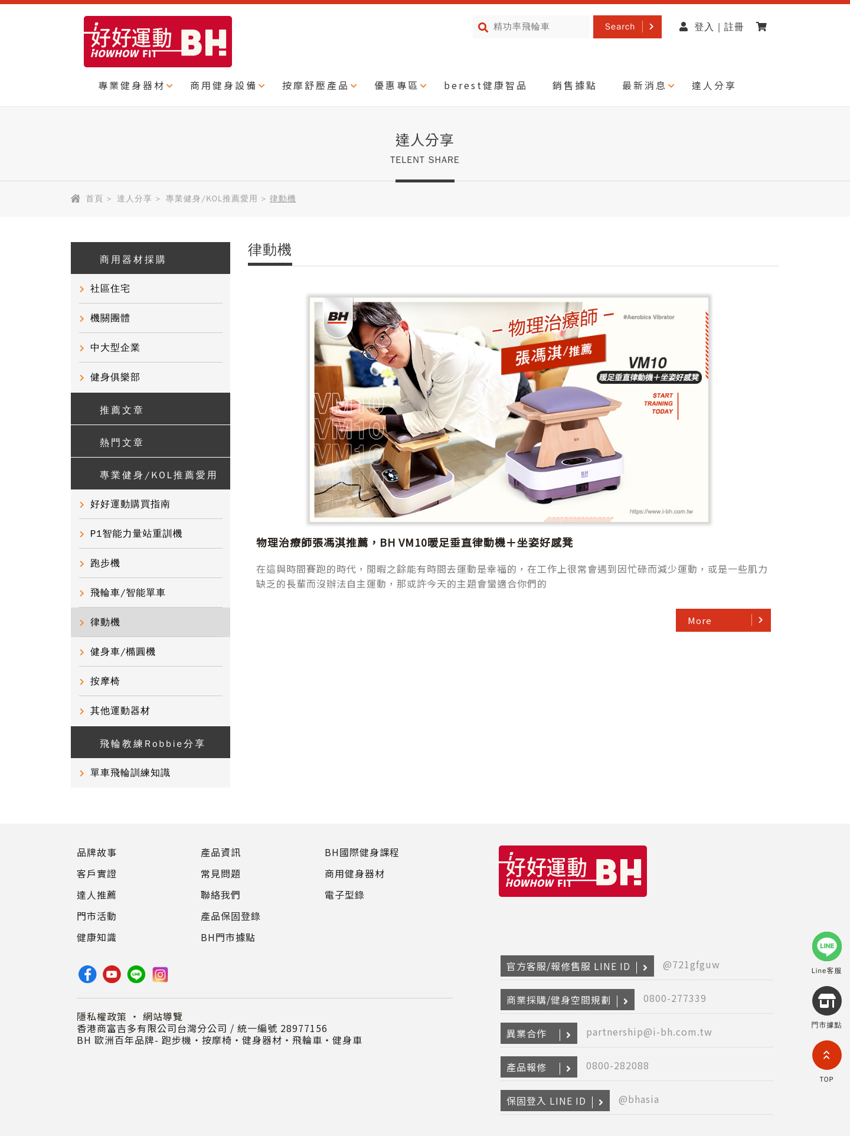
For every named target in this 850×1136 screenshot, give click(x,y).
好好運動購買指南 (130, 504)
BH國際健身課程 (362, 852)
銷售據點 (574, 85)
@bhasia (639, 1099)
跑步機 (105, 563)
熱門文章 (114, 441)
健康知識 (97, 937)
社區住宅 (110, 289)
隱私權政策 (102, 1016)
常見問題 (221, 873)
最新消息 (644, 85)
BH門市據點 (228, 937)
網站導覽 (163, 1016)
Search (620, 26)
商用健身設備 (223, 85)
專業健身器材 (131, 85)
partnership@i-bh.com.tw (649, 1031)
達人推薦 (97, 894)
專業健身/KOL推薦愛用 (212, 199)
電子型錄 (345, 894)
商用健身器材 (355, 873)
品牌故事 (97, 852)
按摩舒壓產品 (315, 85)
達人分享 (714, 85)
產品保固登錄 (231, 916)
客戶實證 (97, 873)
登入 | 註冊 (711, 27)
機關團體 (110, 318)
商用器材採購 (125, 258)
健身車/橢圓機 (123, 652)
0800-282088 (617, 1065)
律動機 (105, 622)
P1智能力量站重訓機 (136, 534)
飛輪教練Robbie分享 (144, 742)
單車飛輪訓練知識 (130, 773)
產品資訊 (221, 852)
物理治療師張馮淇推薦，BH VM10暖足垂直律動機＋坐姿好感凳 (631, 312)
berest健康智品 (486, 85)
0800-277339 (675, 998)
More (700, 412)
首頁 (94, 199)
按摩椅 (105, 681)
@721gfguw (691, 964)
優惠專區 (396, 85)
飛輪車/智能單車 (128, 593)
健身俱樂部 (115, 377)
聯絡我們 (221, 894)
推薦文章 (114, 408)
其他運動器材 (120, 711)
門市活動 (97, 916)
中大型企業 (115, 348)
